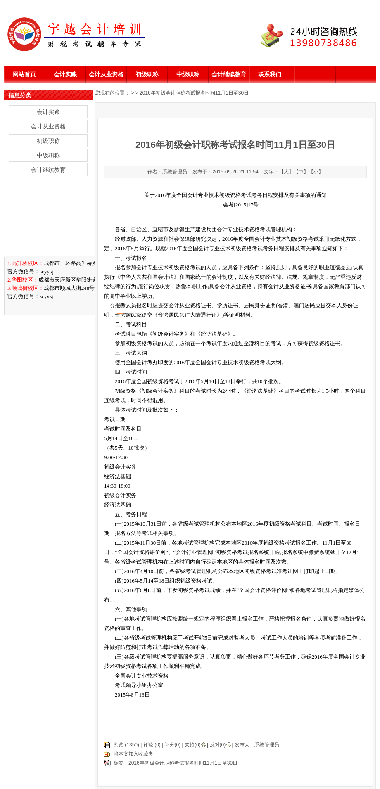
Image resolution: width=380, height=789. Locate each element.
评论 (148, 745)
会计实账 (65, 74)
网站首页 (24, 74)
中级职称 (188, 74)
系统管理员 (266, 745)
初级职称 (147, 74)
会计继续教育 (228, 74)
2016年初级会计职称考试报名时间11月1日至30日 (183, 763)
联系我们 (269, 74)
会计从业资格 (106, 74)
